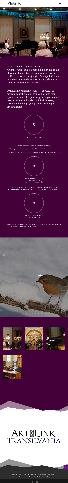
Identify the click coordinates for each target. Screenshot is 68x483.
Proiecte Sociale (17, 475)
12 (41, 313)
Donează (32, 477)
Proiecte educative (30, 475)
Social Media (42, 475)
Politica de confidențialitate (45, 477)
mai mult (41, 275)
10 (38, 313)
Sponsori (51, 475)
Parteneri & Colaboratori (19, 477)
